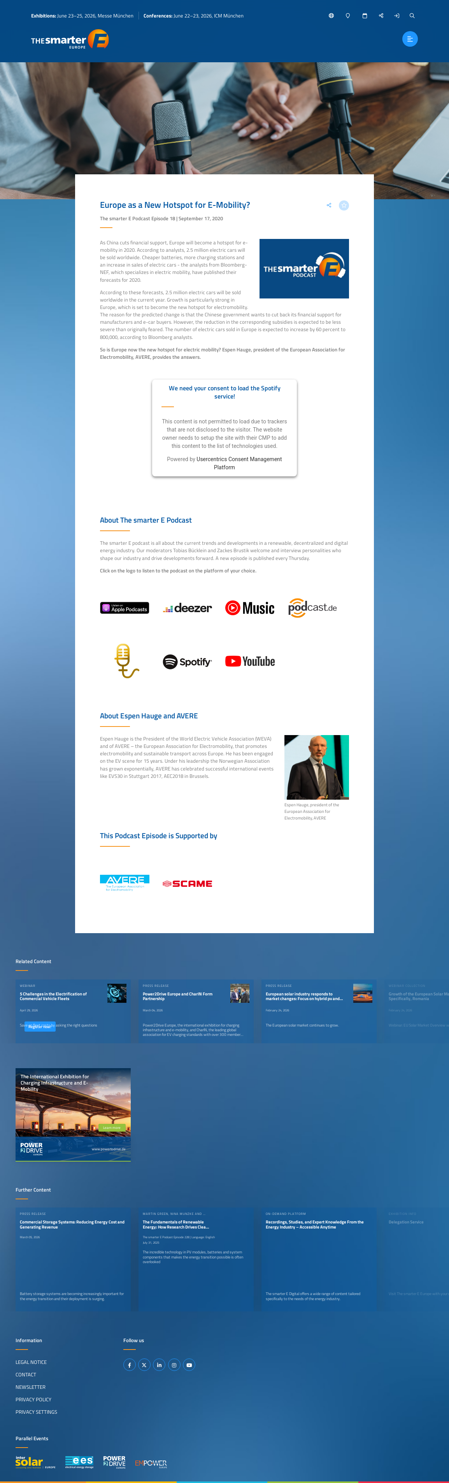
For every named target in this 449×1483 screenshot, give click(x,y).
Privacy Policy (33, 1399)
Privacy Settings (36, 1412)
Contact (26, 1374)
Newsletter (31, 1387)
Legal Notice (31, 1362)
